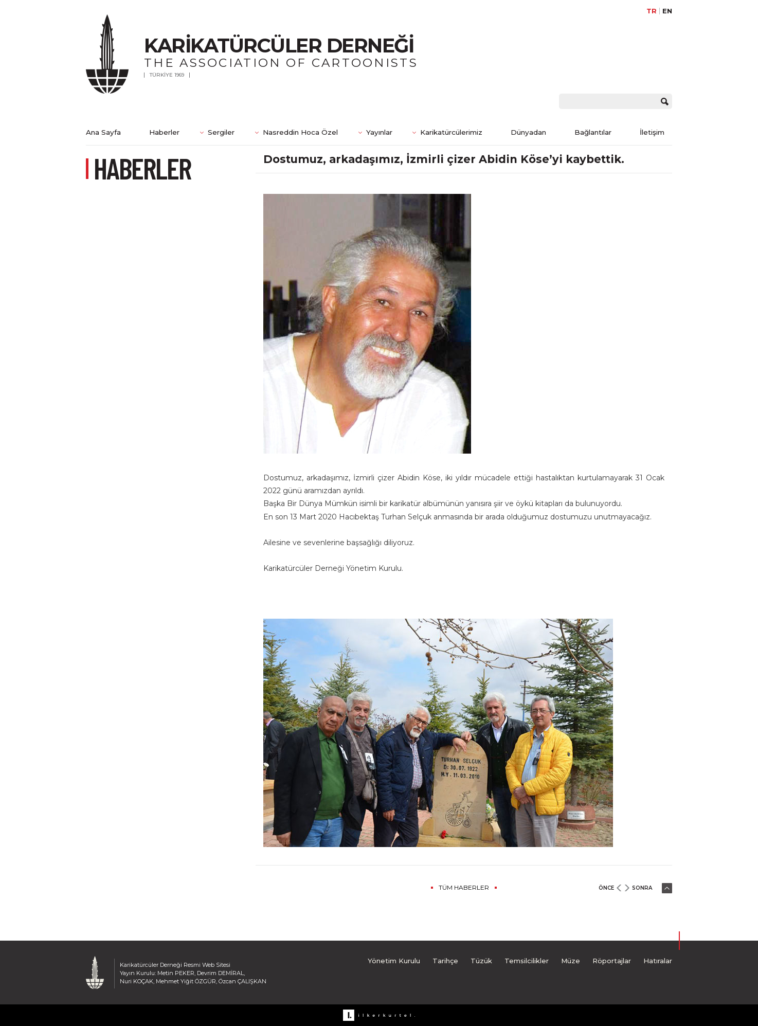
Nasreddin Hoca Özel (300, 132)
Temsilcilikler (526, 961)
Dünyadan (528, 132)
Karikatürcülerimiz (451, 132)
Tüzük (481, 961)
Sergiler (221, 132)
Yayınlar (379, 132)
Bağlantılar (592, 132)
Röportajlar (611, 961)
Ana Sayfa (103, 132)
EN (667, 11)
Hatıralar (657, 961)
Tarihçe (445, 961)
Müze (570, 961)
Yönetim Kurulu (394, 961)
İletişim (652, 132)
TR (651, 11)
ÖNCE (606, 888)
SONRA (642, 888)
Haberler (164, 132)
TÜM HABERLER (464, 887)
